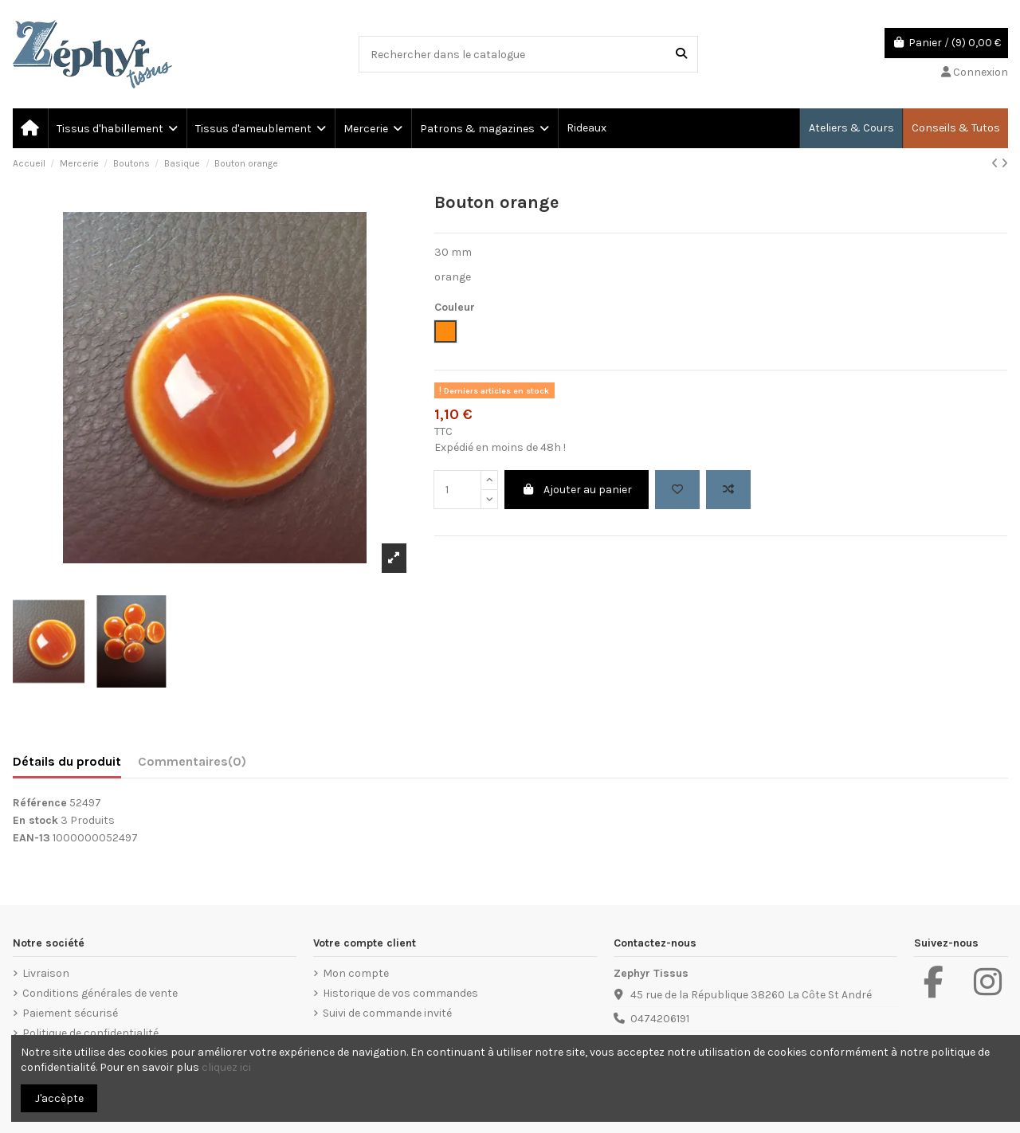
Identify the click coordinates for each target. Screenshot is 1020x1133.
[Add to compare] (728, 489)
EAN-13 (31, 838)
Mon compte (356, 973)
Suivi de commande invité (387, 1013)
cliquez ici (226, 1067)
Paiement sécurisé (70, 1013)
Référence (40, 803)
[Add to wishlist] (677, 489)
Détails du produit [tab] (67, 761)
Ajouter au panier (576, 489)
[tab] (192, 765)
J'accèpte (59, 1098)
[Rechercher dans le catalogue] (681, 54)
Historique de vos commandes (400, 993)
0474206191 (659, 1018)
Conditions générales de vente (100, 993)
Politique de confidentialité (90, 1033)
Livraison (45, 973)
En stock (35, 820)
